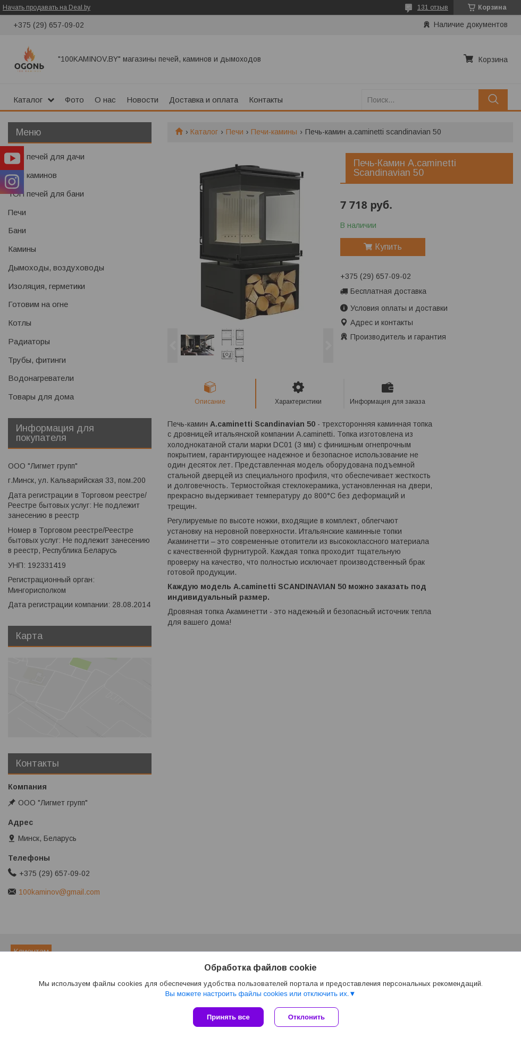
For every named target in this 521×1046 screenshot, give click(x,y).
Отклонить (306, 1017)
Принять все (228, 1017)
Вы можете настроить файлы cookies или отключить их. (257, 994)
